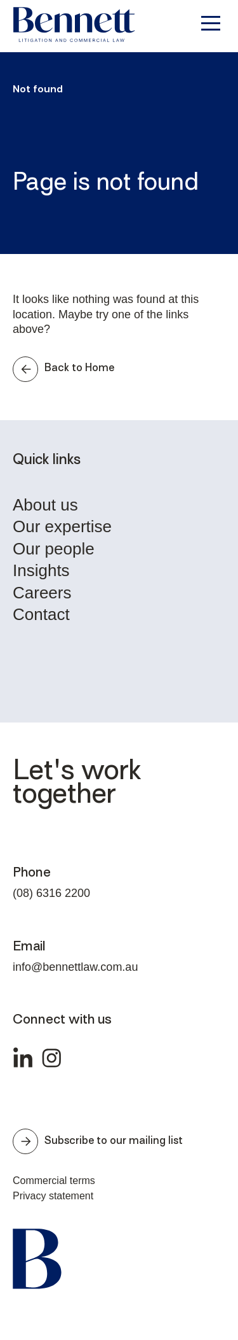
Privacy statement (53, 1195)
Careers (42, 593)
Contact (41, 614)
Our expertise (62, 526)
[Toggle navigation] (209, 23)
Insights (41, 570)
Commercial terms (54, 1180)
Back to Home (63, 369)
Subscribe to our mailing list (98, 1141)
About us (45, 505)
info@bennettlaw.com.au (75, 967)
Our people (54, 549)
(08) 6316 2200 (51, 893)
